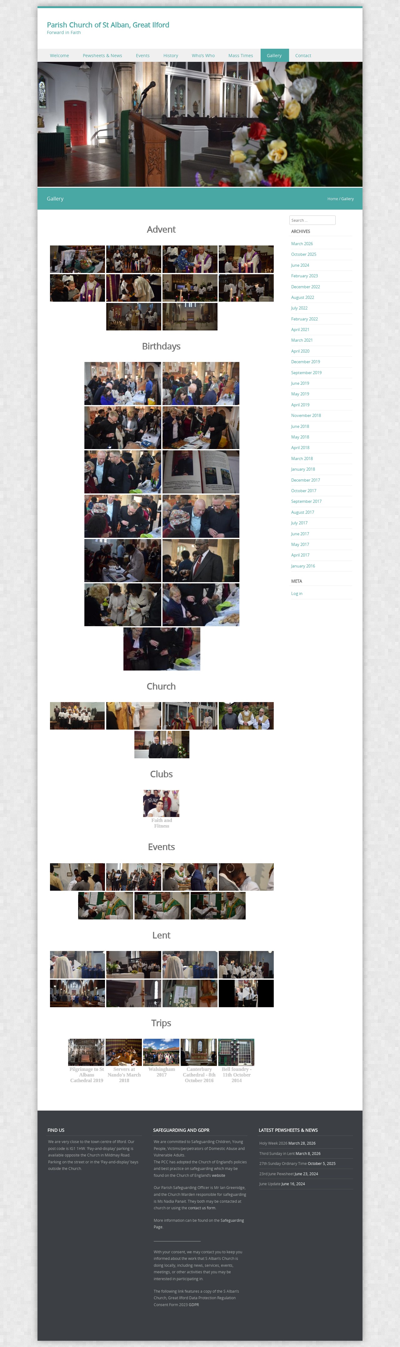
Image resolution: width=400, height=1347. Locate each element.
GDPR (194, 1304)
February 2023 (304, 276)
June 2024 (300, 265)
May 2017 (300, 544)
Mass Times (240, 55)
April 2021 (300, 329)
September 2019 (306, 372)
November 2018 (306, 415)
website (218, 1175)
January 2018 (303, 469)
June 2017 (300, 534)
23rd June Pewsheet (276, 1173)
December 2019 (305, 361)
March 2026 (302, 243)
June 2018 (300, 426)
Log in (296, 593)
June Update (270, 1183)
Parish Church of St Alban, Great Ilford (108, 24)
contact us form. (202, 1207)
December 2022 (305, 287)
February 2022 (304, 319)
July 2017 (299, 523)
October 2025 (303, 254)
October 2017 (303, 490)
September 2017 (306, 501)
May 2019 (300, 394)
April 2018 (300, 447)
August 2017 (302, 512)
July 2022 (299, 308)
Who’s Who (203, 55)
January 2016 (303, 566)
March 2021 (302, 340)
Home (333, 198)
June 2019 (300, 383)
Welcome (59, 55)
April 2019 (300, 405)
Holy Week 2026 (273, 1143)
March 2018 (302, 458)
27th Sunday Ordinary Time (283, 1163)
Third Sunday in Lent (277, 1153)
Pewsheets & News (102, 55)
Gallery (274, 55)
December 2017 (305, 480)
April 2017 (300, 555)
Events (143, 55)
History (170, 55)
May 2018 (300, 437)
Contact (303, 55)
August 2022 (302, 297)
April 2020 (300, 351)
